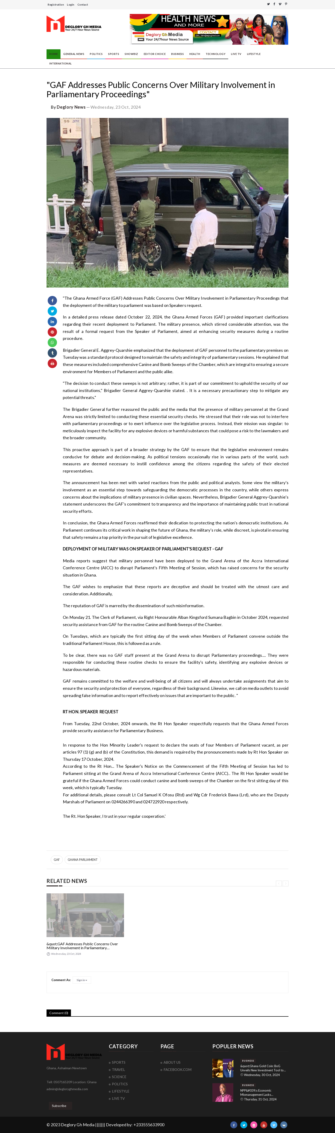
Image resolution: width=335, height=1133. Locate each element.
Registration (56, 4)
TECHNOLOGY (215, 53)
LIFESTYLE (254, 53)
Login (70, 4)
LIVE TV (236, 53)
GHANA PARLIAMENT (83, 859)
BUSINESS (177, 53)
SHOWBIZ (131, 53)
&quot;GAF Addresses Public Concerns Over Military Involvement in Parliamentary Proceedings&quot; (82, 946)
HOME (53, 53)
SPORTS (113, 53)
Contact (82, 4)
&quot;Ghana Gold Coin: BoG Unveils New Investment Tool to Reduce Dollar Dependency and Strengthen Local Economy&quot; (262, 1068)
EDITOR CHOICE (155, 53)
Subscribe (59, 1106)
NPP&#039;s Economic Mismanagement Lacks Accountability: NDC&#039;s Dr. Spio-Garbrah (262, 1093)
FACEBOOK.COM (177, 1069)
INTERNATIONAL (60, 63)
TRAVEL (118, 1069)
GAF (57, 859)
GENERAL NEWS (73, 53)
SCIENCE (119, 1077)
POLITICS (96, 53)
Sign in (82, 980)
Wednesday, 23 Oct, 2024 (115, 107)
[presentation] (279, 883)
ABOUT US (172, 1062)
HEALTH (194, 53)
